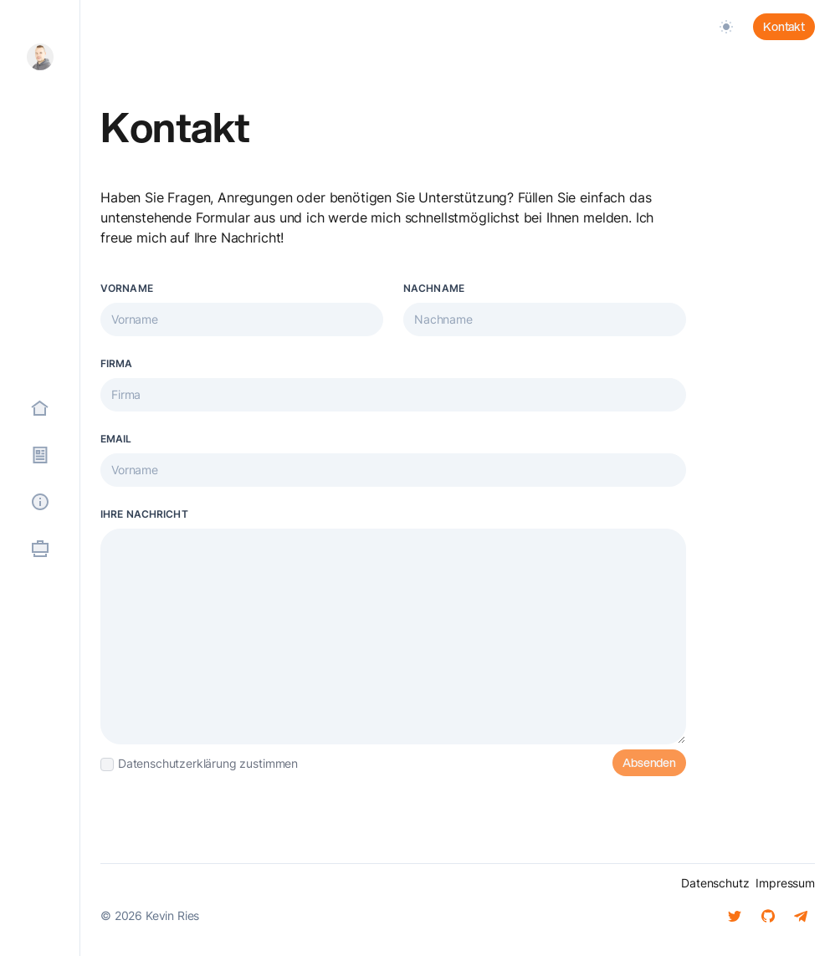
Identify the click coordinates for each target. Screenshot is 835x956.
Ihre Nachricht (144, 514)
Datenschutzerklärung (177, 763)
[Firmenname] (393, 395)
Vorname (126, 288)
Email (116, 438)
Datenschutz (715, 883)
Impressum (785, 883)
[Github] (768, 915)
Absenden (649, 762)
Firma (116, 363)
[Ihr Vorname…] (241, 319)
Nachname (433, 288)
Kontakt (784, 26)
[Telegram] (801, 915)
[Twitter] (734, 915)
